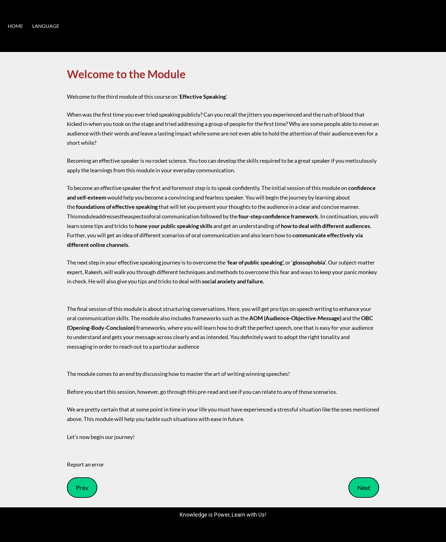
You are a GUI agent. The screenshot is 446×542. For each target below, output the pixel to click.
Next (363, 487)
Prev (82, 487)
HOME (15, 26)
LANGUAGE (45, 26)
